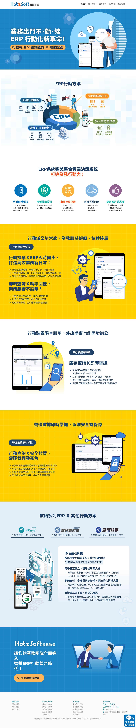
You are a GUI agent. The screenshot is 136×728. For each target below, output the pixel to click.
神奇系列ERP (47, 704)
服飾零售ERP (47, 709)
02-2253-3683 (110, 709)
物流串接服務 (78, 711)
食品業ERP (46, 714)
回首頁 (83, 4)
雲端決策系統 (78, 709)
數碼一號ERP (47, 706)
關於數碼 (112, 4)
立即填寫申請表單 (31, 678)
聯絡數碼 (15, 706)
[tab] (27, 531)
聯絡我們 (121, 4)
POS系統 (76, 714)
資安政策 (15, 709)
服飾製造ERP (47, 711)
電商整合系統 (78, 704)
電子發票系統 (78, 706)
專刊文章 (102, 4)
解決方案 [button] (91, 4)
